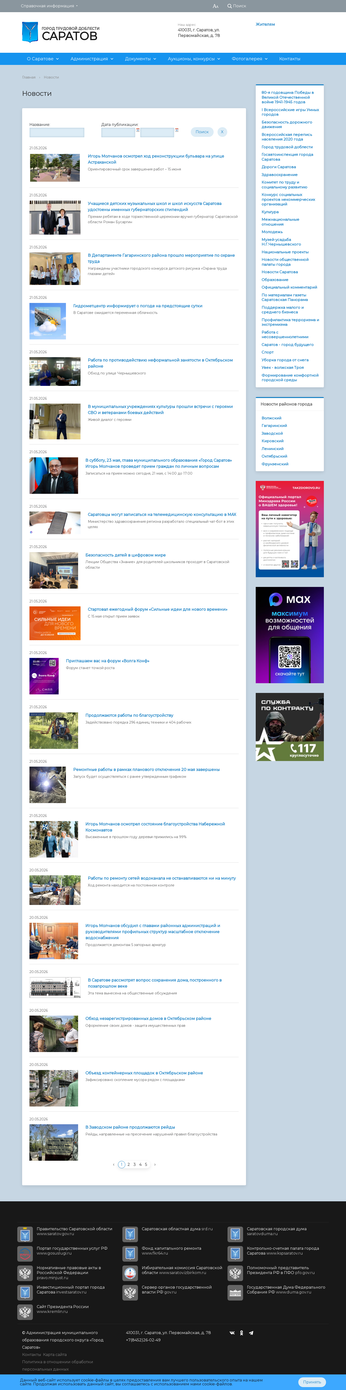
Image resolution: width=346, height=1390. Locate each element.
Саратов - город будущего (288, 344)
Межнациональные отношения (280, 222)
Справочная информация (47, 6)
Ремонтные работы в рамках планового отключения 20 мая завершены (146, 769)
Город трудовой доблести (287, 147)
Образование (275, 279)
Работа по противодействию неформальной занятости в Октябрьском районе (160, 363)
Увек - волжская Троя (283, 367)
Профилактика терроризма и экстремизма (290, 322)
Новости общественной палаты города (285, 262)
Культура (270, 212)
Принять (312, 1382)
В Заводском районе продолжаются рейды (130, 1127)
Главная (29, 77)
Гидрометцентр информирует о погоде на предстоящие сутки (137, 306)
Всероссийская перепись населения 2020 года (287, 137)
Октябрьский (274, 456)
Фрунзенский (275, 464)
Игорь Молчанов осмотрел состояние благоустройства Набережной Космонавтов (155, 827)
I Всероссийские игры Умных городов (290, 112)
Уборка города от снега (285, 360)
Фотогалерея (247, 59)
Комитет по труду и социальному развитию (284, 184)
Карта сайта (55, 1354)
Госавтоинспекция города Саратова (287, 157)
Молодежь (272, 232)
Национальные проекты (285, 252)
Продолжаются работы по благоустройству (129, 715)
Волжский (271, 418)
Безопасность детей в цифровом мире (125, 555)
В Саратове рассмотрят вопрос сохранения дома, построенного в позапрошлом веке (155, 983)
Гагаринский (274, 425)
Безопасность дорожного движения (287, 124)
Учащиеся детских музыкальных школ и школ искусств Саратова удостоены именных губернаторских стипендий (154, 206)
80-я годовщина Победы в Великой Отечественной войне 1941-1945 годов (288, 97)
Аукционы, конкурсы (191, 59)
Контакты (289, 59)
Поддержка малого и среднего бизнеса (283, 310)
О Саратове (40, 59)
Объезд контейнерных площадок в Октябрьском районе (144, 1073)
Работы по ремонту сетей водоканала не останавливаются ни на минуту (162, 878)
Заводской (272, 433)
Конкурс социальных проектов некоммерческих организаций (288, 199)
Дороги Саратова (279, 167)
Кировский (272, 441)
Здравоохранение (280, 174)
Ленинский (272, 448)
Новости (51, 77)
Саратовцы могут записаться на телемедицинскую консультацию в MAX (162, 514)
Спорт (267, 352)
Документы (138, 59)
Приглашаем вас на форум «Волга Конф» (107, 661)
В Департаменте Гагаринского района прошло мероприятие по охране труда (161, 258)
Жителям (265, 24)
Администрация (89, 59)
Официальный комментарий (289, 287)
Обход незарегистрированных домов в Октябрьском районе (148, 1018)
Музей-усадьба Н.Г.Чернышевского (281, 242)
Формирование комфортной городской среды (290, 377)
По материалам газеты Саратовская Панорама (285, 297)
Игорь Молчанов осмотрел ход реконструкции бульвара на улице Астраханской (156, 159)
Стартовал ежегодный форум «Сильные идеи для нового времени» (158, 609)
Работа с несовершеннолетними (285, 334)
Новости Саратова (280, 272)
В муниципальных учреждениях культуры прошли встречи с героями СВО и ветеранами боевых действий (160, 409)
